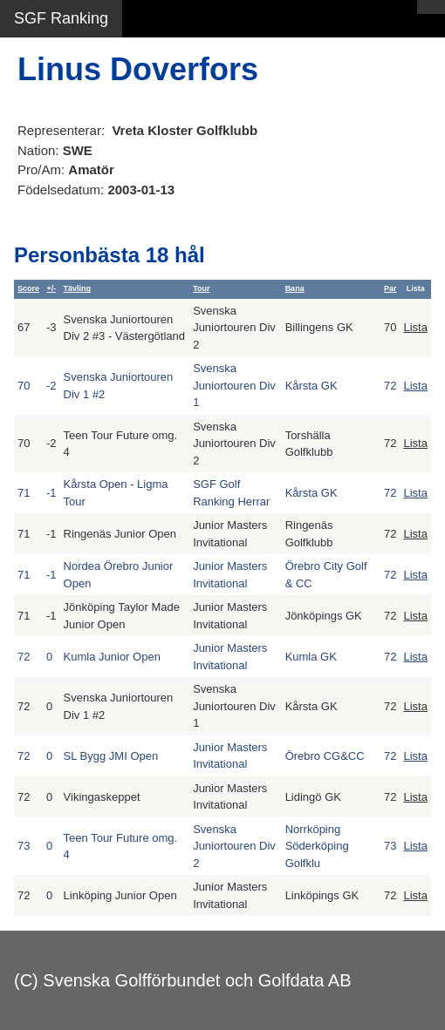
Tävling (78, 288)
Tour (201, 288)
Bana (295, 288)
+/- (51, 288)
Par (390, 288)
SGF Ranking (61, 18)
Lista (416, 327)
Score (28, 288)
